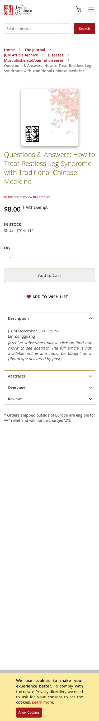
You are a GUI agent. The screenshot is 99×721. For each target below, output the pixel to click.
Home (9, 49)
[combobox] (37, 28)
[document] (49, 697)
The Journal (35, 49)
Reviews (15, 398)
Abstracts (16, 376)
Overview (16, 387)
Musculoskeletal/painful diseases (34, 60)
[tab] (49, 318)
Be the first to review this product (27, 197)
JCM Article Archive (21, 55)
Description (18, 318)
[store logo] (18, 10)
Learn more (42, 702)
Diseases (55, 55)
